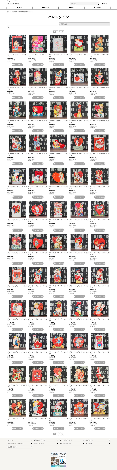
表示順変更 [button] (63, 24)
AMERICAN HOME (13, 4)
